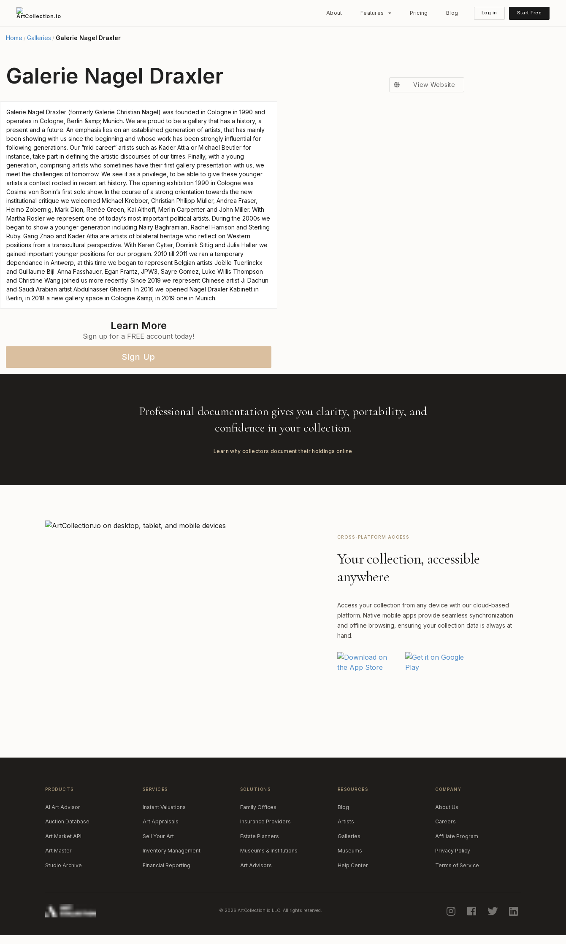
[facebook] (472, 911)
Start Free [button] (529, 13)
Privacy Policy (452, 850)
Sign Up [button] (138, 357)
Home (14, 38)
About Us (446, 807)
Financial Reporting (166, 865)
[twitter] (493, 911)
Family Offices (258, 807)
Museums (350, 850)
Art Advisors (256, 865)
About (334, 13)
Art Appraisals (161, 821)
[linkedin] (514, 911)
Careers (445, 821)
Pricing (419, 13)
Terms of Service (457, 865)
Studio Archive (63, 865)
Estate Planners (259, 836)
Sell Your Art (158, 836)
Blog (452, 13)
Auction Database (67, 821)
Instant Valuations (164, 807)
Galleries (39, 38)
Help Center (353, 865)
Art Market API (63, 836)
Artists (346, 821)
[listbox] (376, 13)
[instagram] (451, 911)
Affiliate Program (456, 836)
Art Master (58, 850)
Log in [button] (489, 13)
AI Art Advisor (62, 807)
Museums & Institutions (269, 850)
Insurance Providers (265, 821)
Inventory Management (171, 850)
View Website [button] (422, 84)
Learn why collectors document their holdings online (283, 451)
